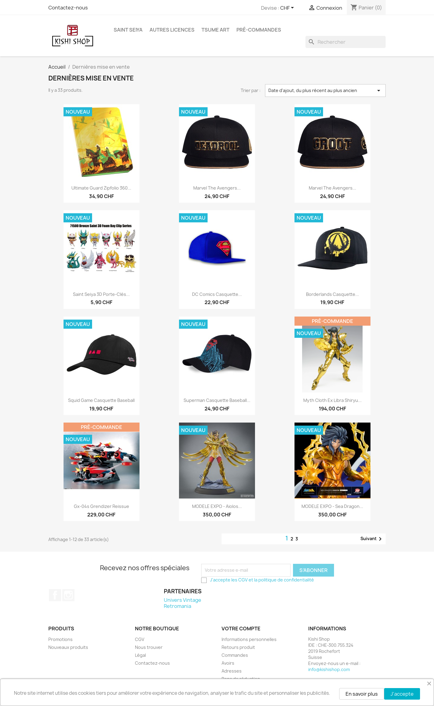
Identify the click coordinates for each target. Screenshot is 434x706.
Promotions (60, 639)
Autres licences (172, 29)
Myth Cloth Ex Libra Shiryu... (332, 400)
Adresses (232, 671)
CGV (243, 580)
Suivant (372, 539)
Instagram (68, 595)
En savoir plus (362, 694)
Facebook (55, 595)
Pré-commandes (258, 29)
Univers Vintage (182, 600)
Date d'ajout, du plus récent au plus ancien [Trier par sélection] (325, 90)
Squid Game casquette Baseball (101, 400)
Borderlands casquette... (332, 294)
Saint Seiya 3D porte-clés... (101, 294)
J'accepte (402, 694)
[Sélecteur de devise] (288, 8)
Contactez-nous (68, 7)
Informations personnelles (249, 639)
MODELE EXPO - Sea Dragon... (332, 506)
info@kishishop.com (329, 669)
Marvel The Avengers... (217, 188)
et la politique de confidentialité (281, 580)
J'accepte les (224, 580)
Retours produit (238, 647)
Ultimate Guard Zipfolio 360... (101, 188)
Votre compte (241, 628)
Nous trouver (149, 647)
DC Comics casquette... (217, 294)
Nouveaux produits (68, 647)
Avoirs (228, 663)
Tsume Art (215, 29)
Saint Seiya (128, 29)
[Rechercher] (345, 42)
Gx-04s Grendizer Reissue (101, 506)
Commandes (235, 655)
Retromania (177, 606)
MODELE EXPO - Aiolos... (217, 506)
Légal (140, 655)
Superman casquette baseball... (217, 400)
